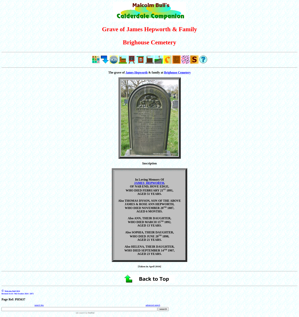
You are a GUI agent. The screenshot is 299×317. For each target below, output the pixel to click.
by (89, 313)
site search (80, 313)
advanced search (153, 305)
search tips (39, 305)
